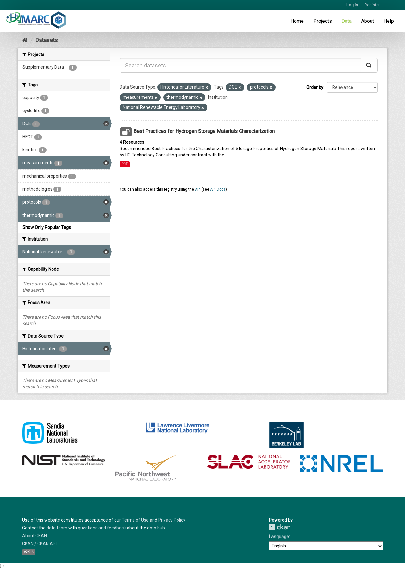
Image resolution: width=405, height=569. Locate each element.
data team (57, 527)
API (198, 189)
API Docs (218, 189)
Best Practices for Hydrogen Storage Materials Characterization (204, 131)
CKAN (279, 527)
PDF (125, 164)
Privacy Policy (171, 519)
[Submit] (369, 65)
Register (372, 5)
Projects (322, 21)
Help (388, 21)
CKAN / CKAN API (39, 543)
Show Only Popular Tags (46, 227)
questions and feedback (102, 527)
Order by (314, 87)
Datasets (46, 40)
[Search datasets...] (240, 65)
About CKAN (34, 535)
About (367, 21)
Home (297, 21)
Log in (352, 5)
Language (279, 536)
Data (346, 21)
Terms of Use (135, 519)
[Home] (25, 40)
